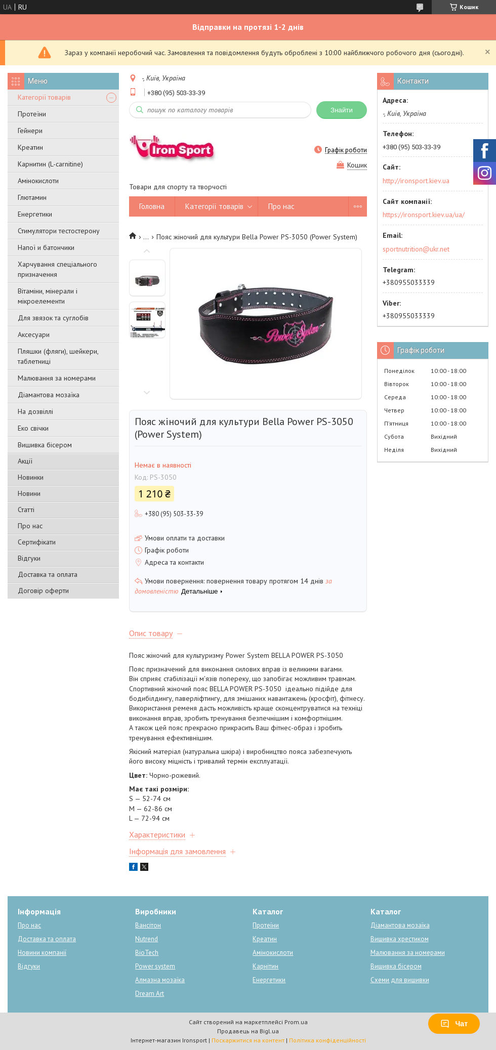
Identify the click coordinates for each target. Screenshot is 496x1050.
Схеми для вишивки (399, 980)
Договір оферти (43, 590)
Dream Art (149, 993)
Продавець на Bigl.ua (248, 1031)
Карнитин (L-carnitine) (50, 164)
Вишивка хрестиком (399, 939)
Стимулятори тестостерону (59, 230)
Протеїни (32, 113)
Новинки (31, 477)
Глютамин (32, 197)
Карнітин (265, 966)
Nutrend (146, 939)
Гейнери (30, 130)
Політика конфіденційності (327, 1040)
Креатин (30, 147)
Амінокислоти (38, 180)
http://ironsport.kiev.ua (416, 180)
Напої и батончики (46, 247)
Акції (25, 461)
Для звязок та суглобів (53, 317)
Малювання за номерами (57, 378)
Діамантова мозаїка (48, 394)
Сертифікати (37, 542)
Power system (155, 966)
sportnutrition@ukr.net (416, 249)
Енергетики (35, 214)
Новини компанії (42, 952)
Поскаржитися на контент (248, 1040)
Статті (26, 509)
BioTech (146, 952)
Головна (151, 206)
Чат (454, 1023)
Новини (29, 493)
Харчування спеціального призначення (57, 269)
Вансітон (148, 925)
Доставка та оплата (47, 574)
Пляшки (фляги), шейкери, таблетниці (58, 356)
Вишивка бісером (45, 444)
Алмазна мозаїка (160, 980)
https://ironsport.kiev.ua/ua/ (424, 214)
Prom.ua (296, 1022)
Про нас (30, 525)
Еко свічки (33, 428)
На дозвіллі (35, 411)
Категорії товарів (44, 97)
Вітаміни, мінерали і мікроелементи (47, 296)
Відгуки (29, 558)
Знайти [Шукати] (341, 110)
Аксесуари (34, 334)
